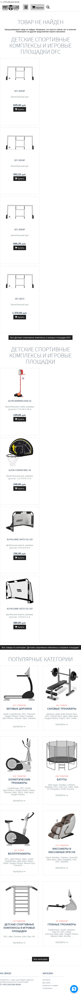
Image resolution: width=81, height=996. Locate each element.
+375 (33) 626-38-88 (9, 730)
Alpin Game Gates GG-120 (19, 331)
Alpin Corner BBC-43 (62, 262)
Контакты (46, 703)
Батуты (62, 502)
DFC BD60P (19, 160)
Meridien (56, 580)
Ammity (67, 659)
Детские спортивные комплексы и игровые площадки (19, 651)
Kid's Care (26, 659)
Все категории (40, 682)
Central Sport (56, 439)
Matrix (32, 513)
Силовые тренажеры (61, 431)
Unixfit (5, 437)
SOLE (20, 515)
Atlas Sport (73, 439)
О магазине (47, 711)
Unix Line (63, 510)
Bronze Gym (71, 437)
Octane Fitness (21, 513)
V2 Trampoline (53, 512)
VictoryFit (31, 437)
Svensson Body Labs (54, 657)
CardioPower (15, 437)
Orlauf (21, 439)
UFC (68, 441)
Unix (74, 582)
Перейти (19, 449)
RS (33, 659)
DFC (24, 437)
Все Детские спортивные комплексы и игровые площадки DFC (40, 199)
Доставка (46, 706)
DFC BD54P (62, 90)
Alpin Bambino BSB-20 (19, 262)
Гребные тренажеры (62, 647)
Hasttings (49, 510)
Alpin (25, 441)
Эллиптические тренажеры (19, 504)
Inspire (62, 441)
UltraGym (50, 437)
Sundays (29, 439)
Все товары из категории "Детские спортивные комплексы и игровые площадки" (40, 370)
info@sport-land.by (8, 733)
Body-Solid (60, 437)
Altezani (18, 441)
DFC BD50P (19, 90)
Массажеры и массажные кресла (61, 573)
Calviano (31, 441)
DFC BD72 (62, 160)
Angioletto (67, 582)
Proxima (7, 515)
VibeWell (64, 585)
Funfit (63, 512)
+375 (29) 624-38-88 (9, 727)
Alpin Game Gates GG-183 (62, 331)
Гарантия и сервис (50, 708)
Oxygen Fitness (11, 439)
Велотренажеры (19, 576)
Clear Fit (55, 655)
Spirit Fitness (8, 441)
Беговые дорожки (19, 431)
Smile (70, 510)
